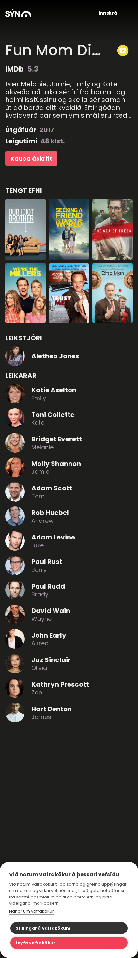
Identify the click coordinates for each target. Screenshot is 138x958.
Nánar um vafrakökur (31, 911)
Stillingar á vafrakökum (43, 928)
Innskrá (108, 13)
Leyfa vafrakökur (35, 943)
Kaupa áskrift (31, 158)
